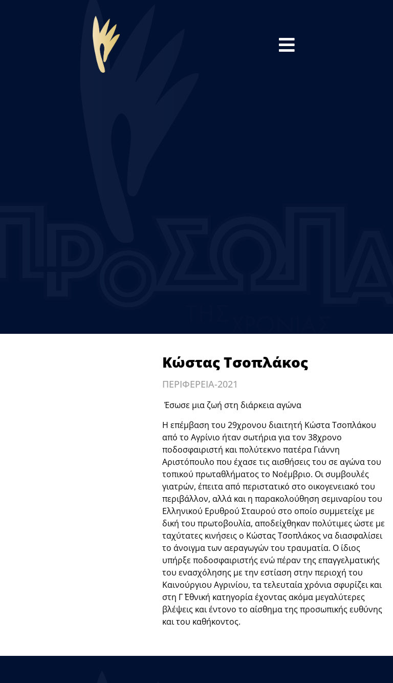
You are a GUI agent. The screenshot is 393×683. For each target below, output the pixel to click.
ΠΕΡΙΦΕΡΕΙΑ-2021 (200, 384)
